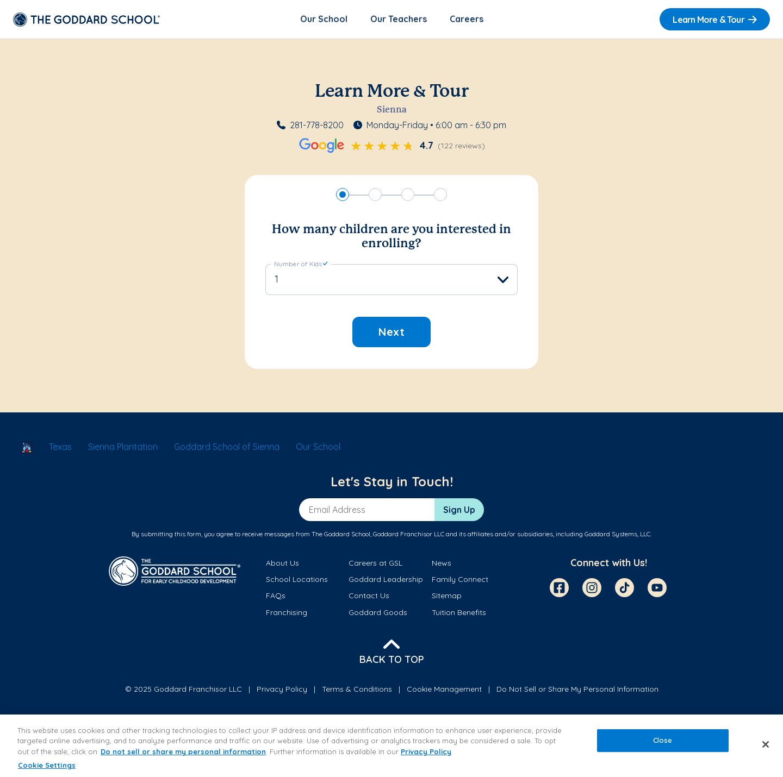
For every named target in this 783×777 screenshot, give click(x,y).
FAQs (275, 596)
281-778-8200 (317, 126)
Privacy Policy (282, 690)
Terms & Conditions (357, 690)
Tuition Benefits (459, 613)
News (441, 563)
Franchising (286, 613)
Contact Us (369, 596)
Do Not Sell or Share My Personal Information (577, 690)
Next (391, 333)
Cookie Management (444, 690)
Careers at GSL (375, 563)
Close (663, 740)
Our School (323, 19)
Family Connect (460, 580)
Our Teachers (398, 19)
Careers (466, 19)
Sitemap (447, 596)
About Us (282, 563)
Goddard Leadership (386, 580)
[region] (391, 746)
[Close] (766, 744)
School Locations (297, 580)
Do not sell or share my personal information (183, 751)
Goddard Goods (378, 613)
